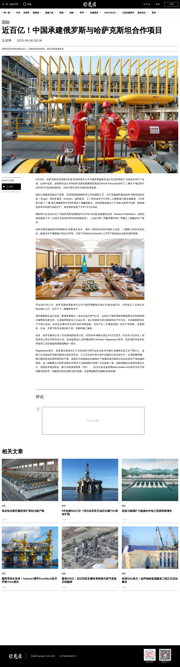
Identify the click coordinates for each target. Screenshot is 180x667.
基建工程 (49, 13)
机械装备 (94, 13)
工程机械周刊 (128, 13)
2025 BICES (110, 13)
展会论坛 (142, 13)
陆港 (61, 13)
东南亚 (26, 13)
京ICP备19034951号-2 (68, 656)
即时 (82, 13)
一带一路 (6, 13)
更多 (154, 13)
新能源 (36, 13)
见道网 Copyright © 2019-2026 (43, 656)
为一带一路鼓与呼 (10, 4)
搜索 (27, 4)
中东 (18, 13)
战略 (72, 13)
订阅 (171, 4)
